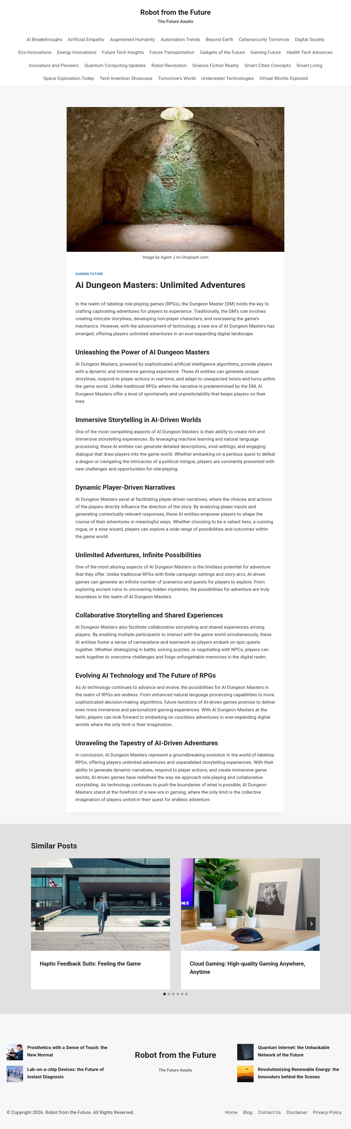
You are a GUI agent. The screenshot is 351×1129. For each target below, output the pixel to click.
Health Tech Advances (310, 52)
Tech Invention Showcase (126, 78)
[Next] (311, 923)
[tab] (164, 994)
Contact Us (269, 1112)
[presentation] (100, 904)
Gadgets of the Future (222, 52)
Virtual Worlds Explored (283, 78)
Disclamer (297, 1112)
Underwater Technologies (227, 78)
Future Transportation (171, 52)
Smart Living (309, 65)
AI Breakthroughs (44, 39)
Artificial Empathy (86, 39)
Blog (248, 1112)
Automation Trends (180, 39)
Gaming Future (265, 52)
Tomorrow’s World (177, 78)
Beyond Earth (219, 39)
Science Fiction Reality (215, 65)
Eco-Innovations (35, 52)
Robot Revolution (169, 65)
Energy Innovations (76, 52)
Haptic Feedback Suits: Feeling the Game (90, 963)
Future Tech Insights (123, 52)
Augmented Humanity (132, 39)
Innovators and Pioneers (54, 65)
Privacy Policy (327, 1112)
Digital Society (310, 39)
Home (231, 1112)
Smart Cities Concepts (267, 65)
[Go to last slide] (39, 923)
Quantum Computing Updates (115, 65)
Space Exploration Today (68, 78)
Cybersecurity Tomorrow (264, 39)
